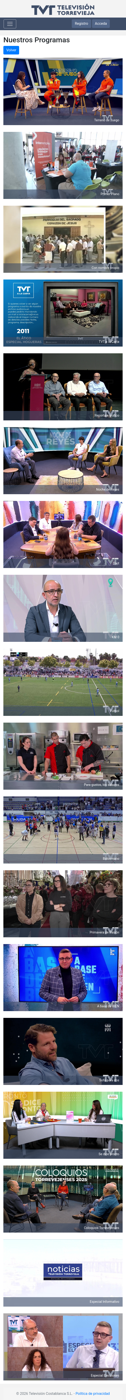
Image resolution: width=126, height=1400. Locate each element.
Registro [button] (81, 23)
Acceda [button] (101, 23)
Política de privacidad (93, 1393)
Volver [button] (11, 50)
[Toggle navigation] (10, 23)
